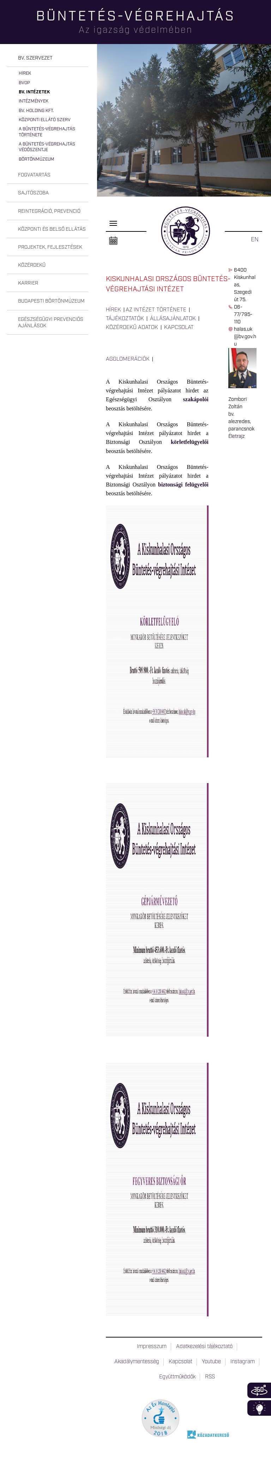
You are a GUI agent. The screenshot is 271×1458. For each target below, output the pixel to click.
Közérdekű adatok (132, 327)
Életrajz (236, 436)
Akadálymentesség (136, 1361)
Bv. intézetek (34, 92)
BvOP (24, 83)
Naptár (113, 241)
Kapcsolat (179, 327)
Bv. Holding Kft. (36, 111)
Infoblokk (259, 1408)
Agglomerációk (128, 359)
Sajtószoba (33, 193)
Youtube (211, 1361)
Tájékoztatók (125, 318)
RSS (210, 1377)
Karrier (28, 283)
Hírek (25, 73)
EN (255, 239)
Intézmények (33, 101)
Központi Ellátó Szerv (45, 120)
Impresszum (152, 1346)
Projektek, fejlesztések (50, 247)
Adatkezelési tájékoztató (204, 1346)
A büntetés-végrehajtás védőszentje (47, 147)
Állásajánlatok (173, 318)
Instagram (242, 1361)
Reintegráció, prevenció (49, 211)
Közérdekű (32, 265)
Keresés (265, 30)
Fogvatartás (34, 175)
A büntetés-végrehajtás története (47, 132)
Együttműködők (177, 1377)
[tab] (47, 58)
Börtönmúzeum (36, 159)
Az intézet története (156, 310)
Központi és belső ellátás (52, 229)
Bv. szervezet (35, 58)
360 (259, 1390)
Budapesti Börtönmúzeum (51, 301)
